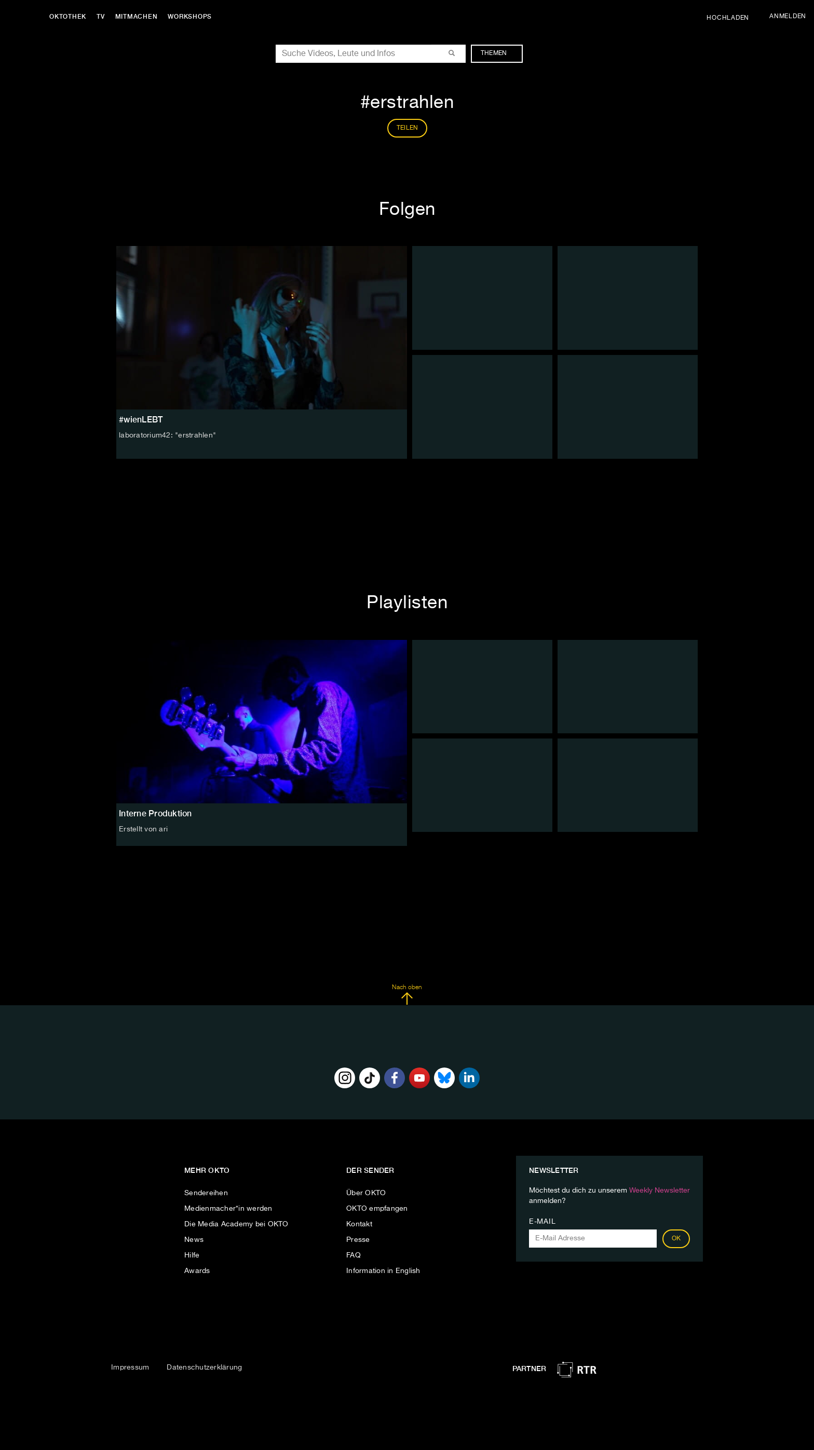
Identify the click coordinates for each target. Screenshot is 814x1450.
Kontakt (359, 1224)
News (194, 1239)
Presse (358, 1239)
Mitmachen (136, 16)
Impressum (130, 1367)
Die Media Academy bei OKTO (236, 1224)
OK (676, 1239)
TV (101, 16)
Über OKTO (366, 1193)
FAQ (353, 1255)
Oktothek (67, 16)
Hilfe (191, 1255)
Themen (499, 53)
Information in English (383, 1271)
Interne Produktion (155, 813)
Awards (197, 1271)
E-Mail (542, 1221)
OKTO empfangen (377, 1208)
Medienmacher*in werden (228, 1208)
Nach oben (407, 994)
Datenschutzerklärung (204, 1367)
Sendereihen (206, 1193)
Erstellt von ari (143, 829)
